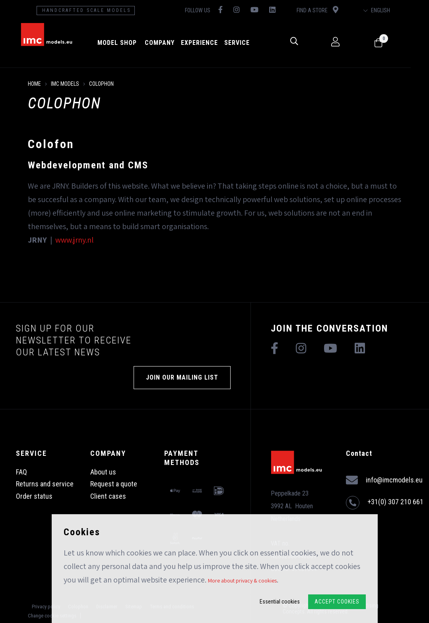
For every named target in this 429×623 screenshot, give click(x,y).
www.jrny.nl (74, 240)
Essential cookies (280, 601)
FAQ (21, 472)
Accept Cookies (336, 601)
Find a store (330, 10)
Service (245, 42)
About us (103, 472)
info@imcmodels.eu (384, 480)
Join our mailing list (182, 377)
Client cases (108, 496)
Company (167, 42)
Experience (207, 42)
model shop (125, 42)
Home (34, 84)
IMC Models (65, 84)
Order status (34, 496)
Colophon (101, 84)
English (393, 10)
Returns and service (45, 484)
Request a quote (113, 484)
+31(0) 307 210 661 (384, 502)
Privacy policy (46, 606)
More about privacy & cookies (242, 580)
